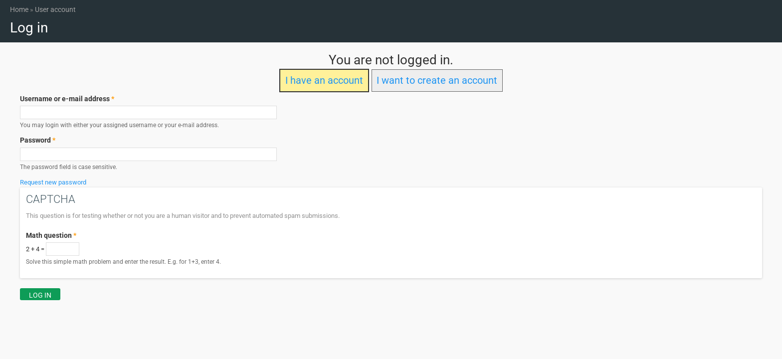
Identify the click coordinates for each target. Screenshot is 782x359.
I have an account (324, 80)
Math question (51, 235)
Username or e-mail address (67, 99)
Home (19, 9)
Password (37, 140)
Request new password (53, 182)
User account (55, 9)
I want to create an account (437, 80)
